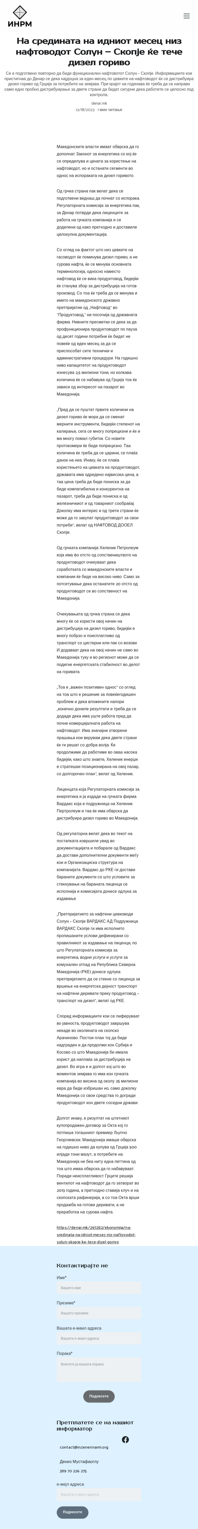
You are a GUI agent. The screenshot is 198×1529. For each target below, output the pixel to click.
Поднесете (72, 1515)
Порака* (65, 1363)
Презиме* (66, 1312)
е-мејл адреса (70, 1487)
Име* (62, 1287)
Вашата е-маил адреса (79, 1338)
